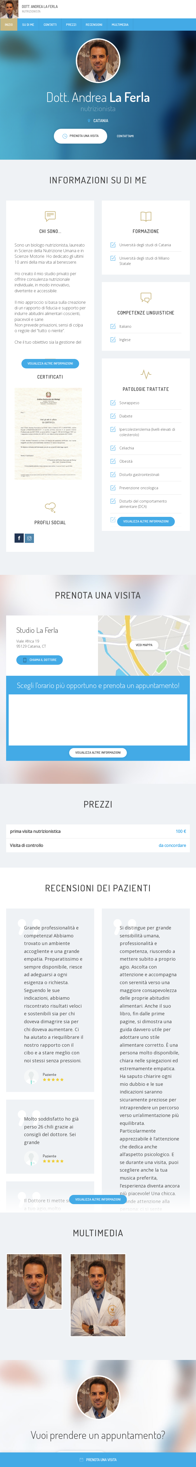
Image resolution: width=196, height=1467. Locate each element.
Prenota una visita (98, 1460)
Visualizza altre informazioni (50, 363)
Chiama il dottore (39, 660)
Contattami (125, 136)
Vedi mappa (144, 645)
